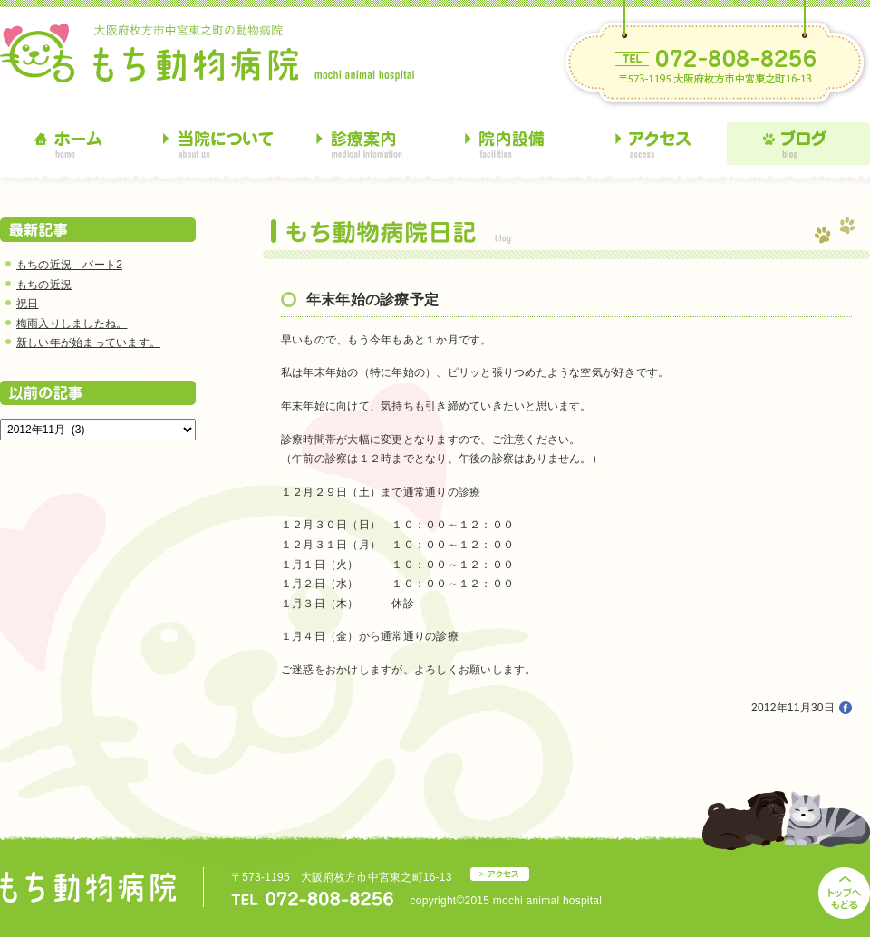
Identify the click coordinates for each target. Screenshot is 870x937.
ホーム (71, 143)
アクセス (653, 143)
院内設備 (508, 143)
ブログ (798, 143)
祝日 (27, 303)
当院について (217, 143)
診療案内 (363, 143)
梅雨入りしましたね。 (71, 323)
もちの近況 (44, 284)
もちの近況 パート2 (69, 264)
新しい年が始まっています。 (88, 342)
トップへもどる (844, 893)
